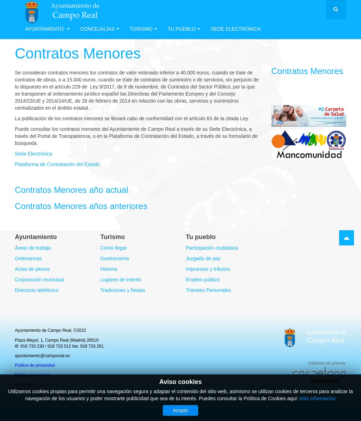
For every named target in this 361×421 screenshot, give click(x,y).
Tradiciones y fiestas (122, 290)
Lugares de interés (120, 279)
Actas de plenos (32, 269)
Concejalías (99, 29)
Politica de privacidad (35, 365)
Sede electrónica (236, 29)
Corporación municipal (39, 279)
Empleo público (203, 279)
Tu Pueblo (184, 29)
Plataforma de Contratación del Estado (57, 164)
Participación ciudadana (212, 248)
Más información (318, 398)
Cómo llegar (113, 248)
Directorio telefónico (37, 290)
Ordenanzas (28, 258)
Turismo (143, 29)
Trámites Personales (208, 290)
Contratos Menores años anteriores (81, 206)
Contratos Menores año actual (71, 190)
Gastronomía (114, 258)
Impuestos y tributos (208, 269)
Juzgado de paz (203, 258)
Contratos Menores (78, 53)
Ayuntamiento (47, 29)
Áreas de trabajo (33, 248)
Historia (108, 269)
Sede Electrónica (33, 154)
